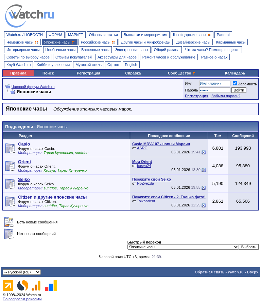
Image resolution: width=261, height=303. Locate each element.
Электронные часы (131, 50)
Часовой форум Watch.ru (33, 87)
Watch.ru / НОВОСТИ (24, 35)
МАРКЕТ (75, 35)
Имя (188, 83)
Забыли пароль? (225, 96)
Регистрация (88, 73)
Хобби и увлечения (53, 65)
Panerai (223, 35)
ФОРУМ (55, 35)
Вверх (252, 272)
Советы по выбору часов (28, 57)
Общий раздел (166, 50)
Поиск (48, 73)
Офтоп (113, 65)
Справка (133, 73)
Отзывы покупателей (73, 57)
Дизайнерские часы (193, 42)
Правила (18, 73)
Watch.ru (236, 272)
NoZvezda (145, 183)
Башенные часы (95, 50)
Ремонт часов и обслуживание (168, 57)
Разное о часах (214, 57)
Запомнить (245, 84)
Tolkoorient (146, 201)
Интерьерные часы (23, 50)
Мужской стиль (88, 65)
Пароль (191, 90)
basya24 (144, 166)
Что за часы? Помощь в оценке (212, 50)
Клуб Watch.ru (18, 65)
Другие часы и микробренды (145, 42)
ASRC (142, 148)
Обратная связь (209, 272)
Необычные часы (61, 50)
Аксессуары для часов (117, 57)
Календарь (235, 73)
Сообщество (182, 73)
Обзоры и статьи (103, 35)
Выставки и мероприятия (145, 35)
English (131, 65)
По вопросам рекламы (22, 299)
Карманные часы (231, 42)
